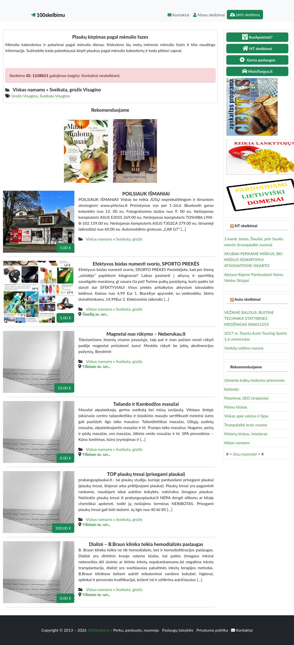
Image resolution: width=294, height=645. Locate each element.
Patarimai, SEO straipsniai (246, 398)
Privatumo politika (212, 630)
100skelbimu (48, 15)
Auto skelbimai (248, 299)
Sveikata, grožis (129, 239)
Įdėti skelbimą (245, 14)
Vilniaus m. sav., (96, 366)
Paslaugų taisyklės (178, 630)
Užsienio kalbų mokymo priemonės (254, 380)
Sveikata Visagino (55, 95)
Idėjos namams (237, 442)
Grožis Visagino (24, 95)
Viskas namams (99, 239)
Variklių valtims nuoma (244, 348)
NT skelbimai (246, 225)
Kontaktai (178, 14)
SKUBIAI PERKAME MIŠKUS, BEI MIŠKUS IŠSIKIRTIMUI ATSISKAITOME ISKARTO (253, 259)
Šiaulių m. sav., (95, 314)
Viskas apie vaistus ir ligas (246, 415)
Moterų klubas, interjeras (245, 433)
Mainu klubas (235, 406)
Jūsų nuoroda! (245, 454)
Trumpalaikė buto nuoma (245, 424)
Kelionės (231, 389)
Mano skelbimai (209, 14)
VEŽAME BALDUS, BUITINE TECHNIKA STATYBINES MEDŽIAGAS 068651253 (249, 318)
